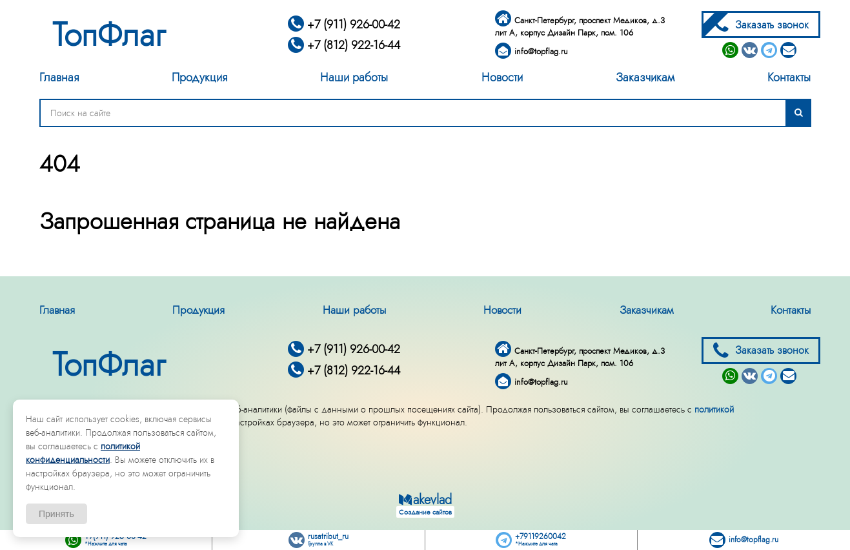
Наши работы (354, 77)
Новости (502, 77)
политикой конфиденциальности (83, 453)
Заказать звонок (761, 24)
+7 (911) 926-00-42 (344, 24)
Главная (59, 77)
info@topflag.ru (531, 51)
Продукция (199, 77)
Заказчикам (645, 77)
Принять (56, 514)
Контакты (789, 77)
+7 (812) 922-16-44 (344, 45)
